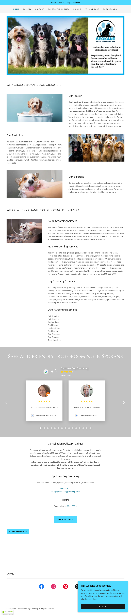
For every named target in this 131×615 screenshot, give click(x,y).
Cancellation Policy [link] (58, 9)
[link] (41, 587)
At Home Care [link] (92, 9)
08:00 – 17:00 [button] (69, 506)
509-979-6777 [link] (65, 488)
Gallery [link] (27, 9)
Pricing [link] (77, 9)
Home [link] (16, 9)
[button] (76, 506)
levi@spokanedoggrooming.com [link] (65, 491)
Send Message (65, 520)
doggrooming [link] (110, 9)
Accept (102, 606)
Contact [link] (39, 9)
